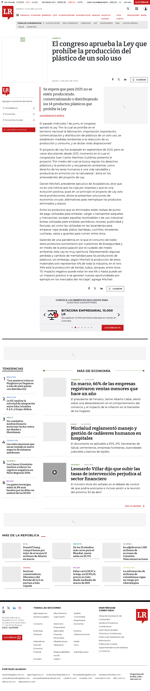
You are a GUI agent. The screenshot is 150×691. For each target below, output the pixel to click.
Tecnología (12, 441)
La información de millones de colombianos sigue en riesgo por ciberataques (134, 577)
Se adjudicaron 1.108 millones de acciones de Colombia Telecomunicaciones (135, 553)
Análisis (77, 613)
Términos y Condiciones (110, 633)
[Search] (128, 8)
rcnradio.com (85, 678)
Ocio (76, 645)
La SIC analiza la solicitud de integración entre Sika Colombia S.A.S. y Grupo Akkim (21, 405)
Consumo (38, 623)
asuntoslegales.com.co (13, 674)
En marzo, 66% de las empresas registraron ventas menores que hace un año (104, 388)
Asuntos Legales (41, 616)
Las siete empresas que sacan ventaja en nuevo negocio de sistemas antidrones (20, 448)
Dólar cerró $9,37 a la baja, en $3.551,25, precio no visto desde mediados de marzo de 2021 (84, 577)
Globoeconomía (82, 634)
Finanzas (37, 634)
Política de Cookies (108, 644)
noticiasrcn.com (102, 678)
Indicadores (39, 641)
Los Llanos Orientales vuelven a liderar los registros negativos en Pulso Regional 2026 (20, 468)
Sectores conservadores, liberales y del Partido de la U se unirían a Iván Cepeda (33, 578)
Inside (76, 641)
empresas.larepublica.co (58, 674)
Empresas (38, 630)
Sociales (37, 659)
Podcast (37, 652)
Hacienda (11, 461)
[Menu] (18, 15)
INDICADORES (133, 15)
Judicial (26, 568)
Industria (11, 377)
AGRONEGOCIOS (83, 15)
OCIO (55, 15)
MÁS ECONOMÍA (133, 506)
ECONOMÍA (36, 15)
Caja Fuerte (59, 616)
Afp (95, 23)
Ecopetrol (32, 27)
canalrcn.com (69, 678)
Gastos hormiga (130, 23)
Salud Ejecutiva (81, 652)
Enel (118, 23)
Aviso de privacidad (108, 630)
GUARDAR (139, 80)
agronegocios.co (35, 674)
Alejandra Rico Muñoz (52, 116)
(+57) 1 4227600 (10, 627)
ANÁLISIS (96, 15)
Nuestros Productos (108, 623)
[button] (44, 315)
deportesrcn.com (26, 681)
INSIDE (143, 15)
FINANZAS (25, 15)
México (10, 418)
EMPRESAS (46, 15)
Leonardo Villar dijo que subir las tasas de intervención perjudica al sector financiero (106, 473)
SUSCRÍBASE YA (113, 327)
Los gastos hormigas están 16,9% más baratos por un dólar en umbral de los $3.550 (20, 488)
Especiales (59, 630)
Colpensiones (106, 23)
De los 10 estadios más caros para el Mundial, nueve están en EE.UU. (83, 552)
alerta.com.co (9, 681)
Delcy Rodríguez (70, 23)
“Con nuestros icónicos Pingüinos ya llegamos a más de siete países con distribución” (20, 384)
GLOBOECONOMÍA (67, 15)
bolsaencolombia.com (110, 674)
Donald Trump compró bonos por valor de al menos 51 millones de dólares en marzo (35, 553)
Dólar (21, 27)
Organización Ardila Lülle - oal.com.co (137, 676)
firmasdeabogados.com (84, 674)
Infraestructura (60, 641)
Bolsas (10, 481)
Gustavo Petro (53, 23)
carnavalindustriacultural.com (46, 678)
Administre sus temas (15, 129)
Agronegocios (40, 613)
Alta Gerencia (60, 613)
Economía (78, 623)
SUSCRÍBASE (142, 2)
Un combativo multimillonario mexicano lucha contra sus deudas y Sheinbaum (20, 427)
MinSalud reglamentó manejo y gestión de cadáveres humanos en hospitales (106, 433)
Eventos (77, 630)
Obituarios (59, 645)
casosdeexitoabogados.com (16, 678)
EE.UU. (25, 544)
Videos (57, 659)
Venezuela (86, 23)
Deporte (77, 544)
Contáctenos (105, 626)
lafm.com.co (119, 678)
